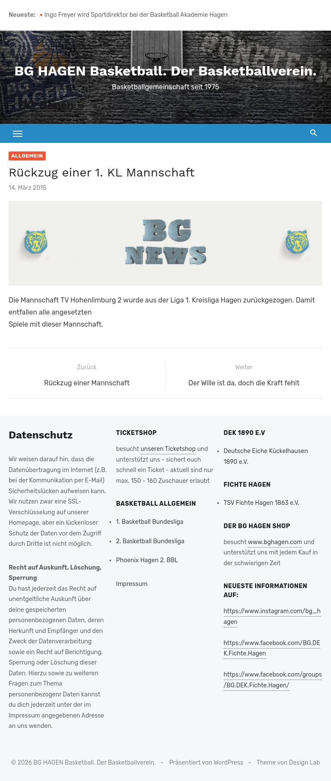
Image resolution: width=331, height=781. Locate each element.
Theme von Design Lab (288, 762)
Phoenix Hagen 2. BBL (147, 560)
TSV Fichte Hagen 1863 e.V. (262, 503)
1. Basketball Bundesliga (149, 522)
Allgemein (27, 156)
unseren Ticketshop (168, 449)
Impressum (131, 584)
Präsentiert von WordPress (206, 762)
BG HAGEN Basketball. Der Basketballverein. (165, 71)
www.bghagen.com (275, 542)
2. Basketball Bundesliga (150, 541)
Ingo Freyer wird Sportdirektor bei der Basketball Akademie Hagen (136, 15)
